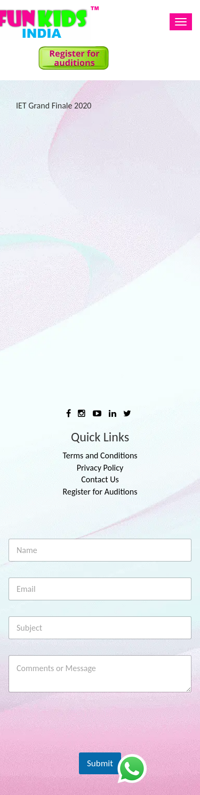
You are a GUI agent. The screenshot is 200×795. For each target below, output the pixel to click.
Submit (100, 763)
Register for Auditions (100, 492)
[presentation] (90, 743)
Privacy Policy (100, 468)
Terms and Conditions (99, 455)
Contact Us (99, 479)
